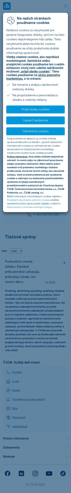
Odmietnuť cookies (35, 131)
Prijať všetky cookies (35, 109)
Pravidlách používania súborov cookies (28, 200)
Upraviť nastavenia (35, 120)
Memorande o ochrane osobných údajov (29, 207)
